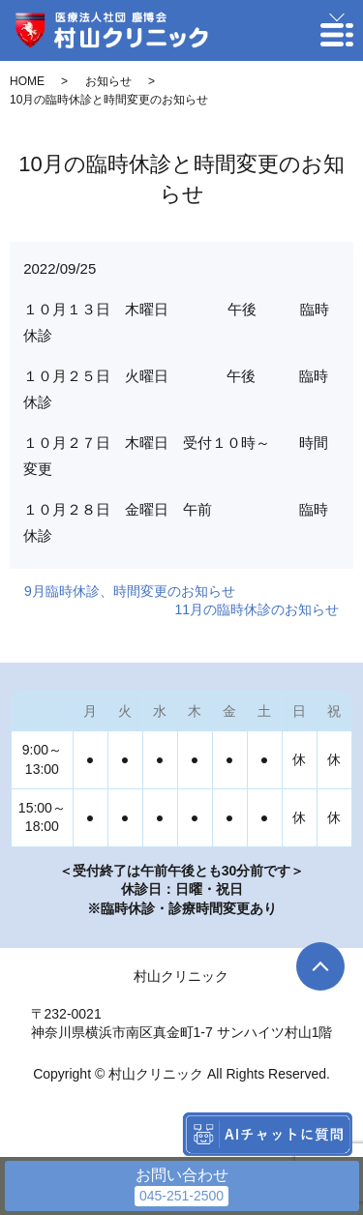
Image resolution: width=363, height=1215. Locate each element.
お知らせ (108, 81)
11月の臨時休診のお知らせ (256, 609)
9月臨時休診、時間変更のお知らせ (129, 591)
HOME (27, 81)
